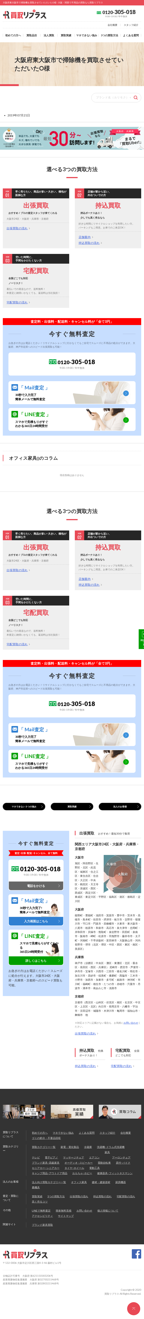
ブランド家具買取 (42, 1233)
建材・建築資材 (101, 1190)
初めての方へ (13, 35)
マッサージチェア (73, 1166)
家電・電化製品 (70, 1155)
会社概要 (112, 24)
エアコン (94, 1166)
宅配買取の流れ (17, 302)
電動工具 (94, 1176)
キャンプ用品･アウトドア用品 (49, 1181)
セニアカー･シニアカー (45, 1176)
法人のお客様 (120, 808)
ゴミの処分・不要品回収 (46, 1146)
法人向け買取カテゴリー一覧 (49, 1190)
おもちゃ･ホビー (82, 1181)
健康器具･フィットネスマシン (115, 1181)
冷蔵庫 (88, 1155)
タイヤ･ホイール (74, 1176)
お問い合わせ (131, 1031)
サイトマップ (66, 1224)
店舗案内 (85, 237)
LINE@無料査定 (138, 671)
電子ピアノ (51, 1166)
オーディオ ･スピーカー (78, 1171)
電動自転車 (104, 1171)
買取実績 (66, 35)
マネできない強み (86, 35)
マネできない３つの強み (24, 811)
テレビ (36, 1166)
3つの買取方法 (109, 35)
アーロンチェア (121, 1166)
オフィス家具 (79, 1190)
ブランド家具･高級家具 (45, 1171)
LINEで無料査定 (41, 1219)
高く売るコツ (40, 1210)
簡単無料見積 (63, 1219)
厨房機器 (120, 1190)
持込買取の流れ (89, 243)
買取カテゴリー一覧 (44, 1155)
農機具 (36, 1196)
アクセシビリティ (42, 1224)
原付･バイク (123, 1171)
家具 (107, 1160)
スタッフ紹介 (131, 24)
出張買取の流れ (17, 228)
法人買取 (49, 35)
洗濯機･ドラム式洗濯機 (110, 1155)
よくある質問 (131, 35)
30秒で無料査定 (138, 641)
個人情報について (107, 1219)
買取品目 (31, 35)
